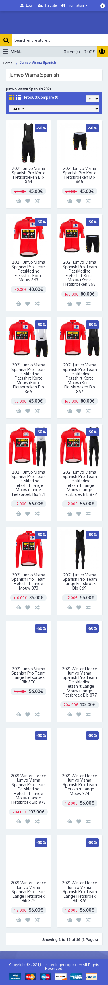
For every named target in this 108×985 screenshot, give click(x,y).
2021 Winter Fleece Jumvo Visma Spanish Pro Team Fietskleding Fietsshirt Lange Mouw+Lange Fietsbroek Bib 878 (28, 789)
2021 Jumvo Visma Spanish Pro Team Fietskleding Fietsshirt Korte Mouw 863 (28, 271)
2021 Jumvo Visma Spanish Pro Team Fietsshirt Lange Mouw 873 (28, 581)
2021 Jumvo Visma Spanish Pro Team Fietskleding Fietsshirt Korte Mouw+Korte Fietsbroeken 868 (80, 273)
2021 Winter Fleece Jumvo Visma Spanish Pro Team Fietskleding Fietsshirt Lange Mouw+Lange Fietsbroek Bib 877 (79, 682)
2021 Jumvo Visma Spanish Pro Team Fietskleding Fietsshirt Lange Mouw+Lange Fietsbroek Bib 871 (28, 483)
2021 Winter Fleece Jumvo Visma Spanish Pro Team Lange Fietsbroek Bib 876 (79, 891)
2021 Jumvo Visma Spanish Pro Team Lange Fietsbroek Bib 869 (80, 581)
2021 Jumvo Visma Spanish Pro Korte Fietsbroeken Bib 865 (80, 175)
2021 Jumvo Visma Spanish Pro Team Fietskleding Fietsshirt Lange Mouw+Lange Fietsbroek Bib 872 (80, 483)
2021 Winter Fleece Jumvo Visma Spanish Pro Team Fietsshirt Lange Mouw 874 (79, 784)
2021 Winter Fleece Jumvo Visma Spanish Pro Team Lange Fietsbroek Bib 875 (28, 891)
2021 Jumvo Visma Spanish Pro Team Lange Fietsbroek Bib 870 (28, 675)
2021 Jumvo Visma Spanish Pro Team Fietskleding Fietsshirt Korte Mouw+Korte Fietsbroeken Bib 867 (80, 378)
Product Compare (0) (41, 97)
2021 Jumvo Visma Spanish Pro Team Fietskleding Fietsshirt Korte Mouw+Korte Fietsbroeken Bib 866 (28, 378)
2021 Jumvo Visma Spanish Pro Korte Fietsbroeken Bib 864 (28, 175)
